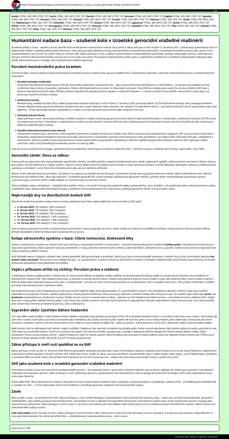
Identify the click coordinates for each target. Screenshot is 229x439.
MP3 (35, 16)
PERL (187, 436)
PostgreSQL (202, 436)
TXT (46, 16)
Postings (29, 10)
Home (13, 10)
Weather (38, 10)
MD (29, 16)
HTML (23, 16)
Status (60, 10)
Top (45, 10)
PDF (41, 16)
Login (215, 10)
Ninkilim (214, 436)
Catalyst (193, 436)
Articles (21, 10)
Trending (52, 10)
